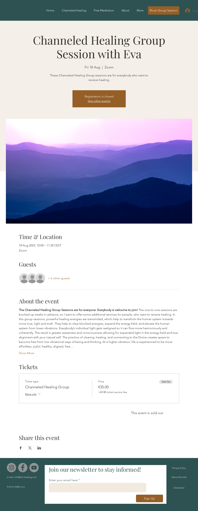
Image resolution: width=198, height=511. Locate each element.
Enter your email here (63, 480)
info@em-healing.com (25, 477)
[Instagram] (11, 467)
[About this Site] (179, 477)
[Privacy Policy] (179, 468)
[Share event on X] (30, 447)
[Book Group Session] (163, 10)
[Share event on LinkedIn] (39, 447)
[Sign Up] (149, 498)
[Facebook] (22, 467)
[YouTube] (34, 467)
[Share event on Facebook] (20, 447)
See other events (99, 101)
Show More (26, 353)
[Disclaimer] (179, 488)
